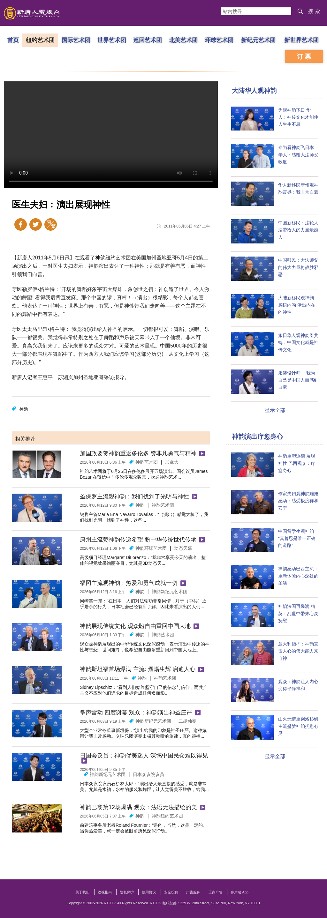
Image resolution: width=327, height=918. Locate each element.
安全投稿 (171, 892)
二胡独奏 (187, 721)
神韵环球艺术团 (151, 548)
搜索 (314, 11)
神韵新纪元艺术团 (169, 591)
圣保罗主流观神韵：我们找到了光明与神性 (134, 496)
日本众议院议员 (148, 774)
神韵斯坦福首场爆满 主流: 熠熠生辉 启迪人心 (137, 669)
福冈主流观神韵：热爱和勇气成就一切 (129, 583)
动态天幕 (183, 548)
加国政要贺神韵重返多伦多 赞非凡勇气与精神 (138, 453)
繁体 (50, 224)
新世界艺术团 (301, 40)
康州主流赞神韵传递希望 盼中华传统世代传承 (138, 539)
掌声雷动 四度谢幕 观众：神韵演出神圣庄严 (136, 712)
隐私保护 (127, 892)
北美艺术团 (183, 40)
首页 (13, 40)
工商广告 (216, 892)
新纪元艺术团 (258, 40)
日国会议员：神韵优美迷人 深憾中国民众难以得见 (144, 755)
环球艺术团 (219, 40)
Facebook (20, 224)
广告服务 (193, 892)
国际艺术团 (76, 40)
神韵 (100, 257)
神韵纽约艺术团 (167, 815)
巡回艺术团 (147, 40)
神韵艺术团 (146, 462)
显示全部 (275, 410)
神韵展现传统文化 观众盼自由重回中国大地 (135, 626)
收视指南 (105, 892)
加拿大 (172, 462)
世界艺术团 (111, 40)
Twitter (35, 224)
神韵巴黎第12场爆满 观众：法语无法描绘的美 (138, 807)
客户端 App (239, 892)
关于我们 (82, 892)
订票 (305, 56)
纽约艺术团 (40, 40)
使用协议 (149, 892)
